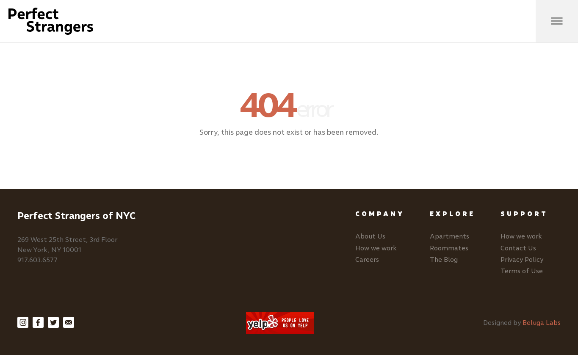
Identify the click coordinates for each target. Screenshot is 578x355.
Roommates (449, 248)
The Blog (444, 259)
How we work (376, 248)
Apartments (449, 236)
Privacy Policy (522, 259)
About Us (370, 236)
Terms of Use (522, 271)
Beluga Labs (542, 323)
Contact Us (518, 248)
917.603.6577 (37, 260)
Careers (367, 259)
